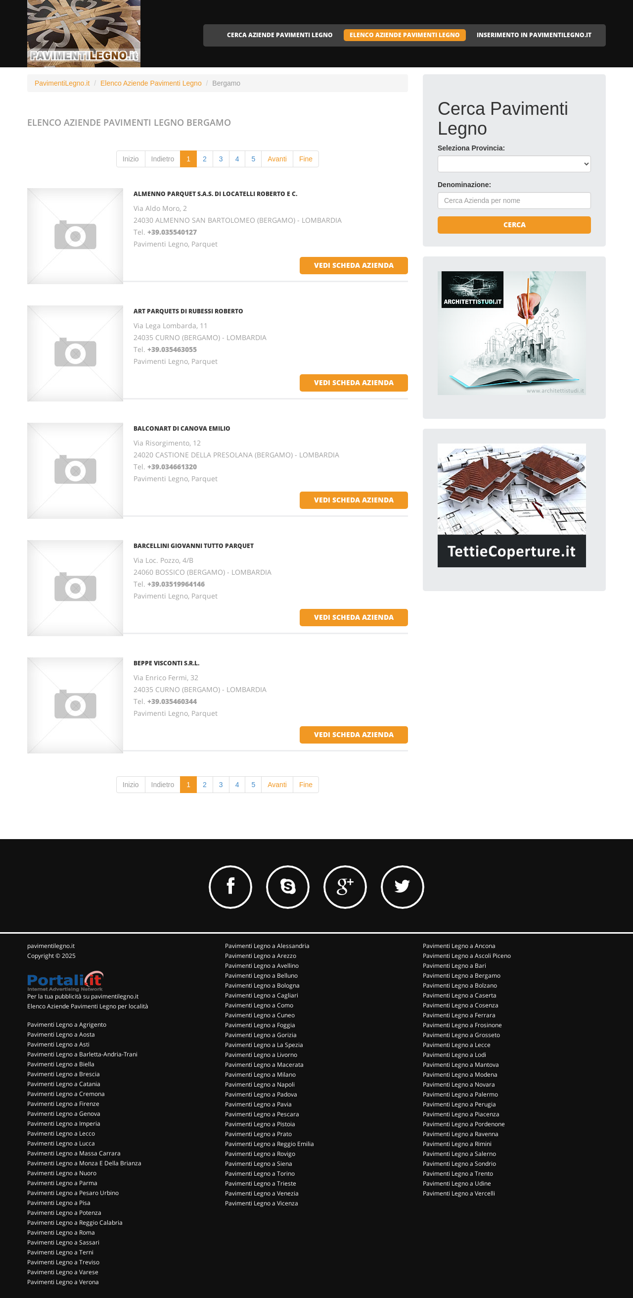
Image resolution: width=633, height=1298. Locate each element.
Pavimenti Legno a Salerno (459, 1153)
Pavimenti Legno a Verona (63, 1282)
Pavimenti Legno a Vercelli (459, 1193)
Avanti (277, 159)
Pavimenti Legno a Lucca (61, 1143)
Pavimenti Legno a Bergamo (461, 975)
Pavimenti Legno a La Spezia (264, 1045)
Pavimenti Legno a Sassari (63, 1242)
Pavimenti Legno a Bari (454, 965)
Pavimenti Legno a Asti (58, 1044)
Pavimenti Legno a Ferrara (459, 1015)
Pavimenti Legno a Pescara (262, 1114)
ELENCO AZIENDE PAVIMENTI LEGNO (405, 35)
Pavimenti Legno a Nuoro (61, 1173)
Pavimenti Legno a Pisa (58, 1202)
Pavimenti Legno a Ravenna (460, 1134)
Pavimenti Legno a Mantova (461, 1064)
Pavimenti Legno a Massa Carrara (74, 1153)
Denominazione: (464, 185)
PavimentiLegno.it (62, 83)
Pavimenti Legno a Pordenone (464, 1124)
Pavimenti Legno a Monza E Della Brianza (84, 1163)
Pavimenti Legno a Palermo (460, 1094)
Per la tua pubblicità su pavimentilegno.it (82, 996)
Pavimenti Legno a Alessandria (267, 946)
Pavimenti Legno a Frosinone (462, 1025)
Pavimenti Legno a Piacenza (461, 1114)
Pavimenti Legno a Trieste (260, 1183)
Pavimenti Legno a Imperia (63, 1123)
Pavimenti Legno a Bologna (262, 985)
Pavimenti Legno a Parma (62, 1183)
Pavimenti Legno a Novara (459, 1084)
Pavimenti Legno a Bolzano (460, 985)
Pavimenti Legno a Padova (261, 1094)
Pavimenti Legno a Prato (258, 1134)
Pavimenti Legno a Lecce (457, 1045)
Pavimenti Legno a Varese (62, 1272)
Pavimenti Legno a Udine (457, 1183)
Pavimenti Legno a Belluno (261, 975)
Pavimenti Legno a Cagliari (261, 995)
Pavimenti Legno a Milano (260, 1074)
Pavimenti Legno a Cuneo (260, 1015)
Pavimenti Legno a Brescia (63, 1074)
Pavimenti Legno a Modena (460, 1074)
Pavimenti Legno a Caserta (460, 995)
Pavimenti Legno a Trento (458, 1173)
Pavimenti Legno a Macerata (264, 1064)
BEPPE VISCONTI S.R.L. (166, 663)
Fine (306, 159)
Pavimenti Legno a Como (259, 1005)
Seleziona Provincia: (471, 148)
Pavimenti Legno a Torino (260, 1173)
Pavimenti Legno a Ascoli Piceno (467, 955)
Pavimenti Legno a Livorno (261, 1054)
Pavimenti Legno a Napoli (260, 1084)
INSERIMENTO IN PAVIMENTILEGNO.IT (534, 35)
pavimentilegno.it (51, 946)
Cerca (514, 224)
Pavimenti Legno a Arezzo (260, 955)
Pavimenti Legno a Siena (258, 1163)
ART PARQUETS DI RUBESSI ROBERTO (188, 311)
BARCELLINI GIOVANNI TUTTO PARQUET (194, 546)
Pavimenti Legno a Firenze (63, 1103)
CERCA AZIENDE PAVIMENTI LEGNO (280, 35)
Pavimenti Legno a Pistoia (260, 1124)
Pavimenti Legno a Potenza (64, 1212)
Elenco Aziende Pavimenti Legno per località (87, 1006)
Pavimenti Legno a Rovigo (260, 1153)
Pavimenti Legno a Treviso (63, 1262)
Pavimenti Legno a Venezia (262, 1193)
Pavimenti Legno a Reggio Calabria (75, 1222)
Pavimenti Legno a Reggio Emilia (269, 1144)
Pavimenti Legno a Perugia (459, 1104)
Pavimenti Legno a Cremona (66, 1094)
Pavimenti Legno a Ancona (459, 946)
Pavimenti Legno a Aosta (61, 1034)
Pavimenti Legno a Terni (60, 1252)
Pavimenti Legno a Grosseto (461, 1035)
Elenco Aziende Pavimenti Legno (151, 83)
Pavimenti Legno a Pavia (258, 1104)
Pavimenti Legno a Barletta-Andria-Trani (82, 1054)
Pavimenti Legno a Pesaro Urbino (73, 1193)
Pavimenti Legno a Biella (60, 1064)
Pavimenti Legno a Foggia (260, 1025)
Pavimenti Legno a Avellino (262, 965)
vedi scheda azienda (354, 265)
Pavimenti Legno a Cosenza (460, 1005)
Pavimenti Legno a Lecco (61, 1133)
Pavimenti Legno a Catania (63, 1084)
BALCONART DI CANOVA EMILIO (182, 428)
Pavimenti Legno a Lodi (454, 1054)
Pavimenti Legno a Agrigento (66, 1024)
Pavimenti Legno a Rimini (457, 1144)
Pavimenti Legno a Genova (63, 1113)
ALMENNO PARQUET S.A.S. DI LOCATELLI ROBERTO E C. (215, 194)
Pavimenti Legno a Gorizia (261, 1035)
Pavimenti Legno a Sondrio (459, 1163)
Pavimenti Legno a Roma (61, 1232)
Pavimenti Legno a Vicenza (261, 1203)
